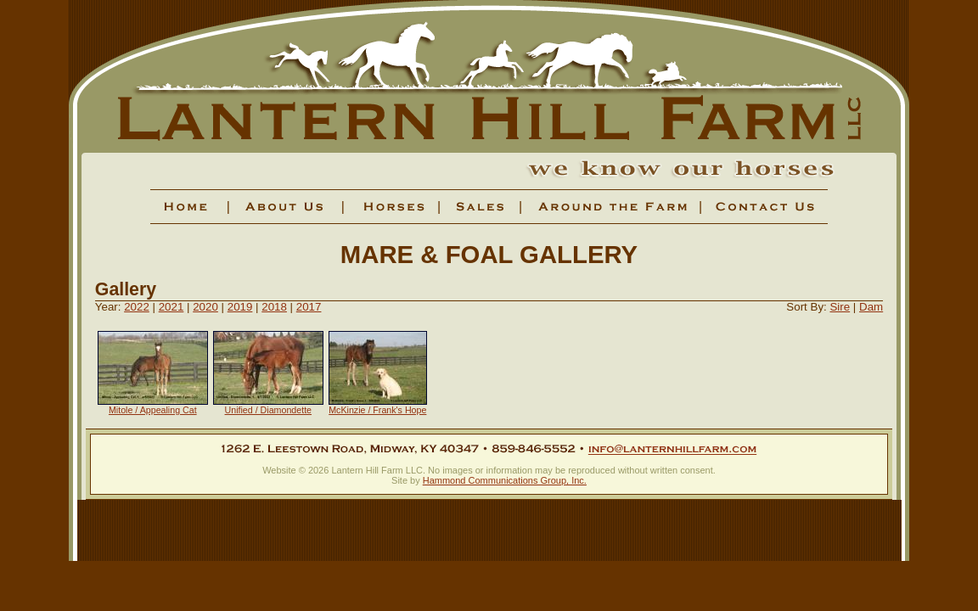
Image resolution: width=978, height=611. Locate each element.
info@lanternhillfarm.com (672, 449)
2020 (205, 306)
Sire (839, 306)
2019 (240, 306)
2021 (171, 306)
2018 (274, 306)
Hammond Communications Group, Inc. (505, 480)
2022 (136, 306)
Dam (871, 306)
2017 (309, 306)
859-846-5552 (533, 449)
